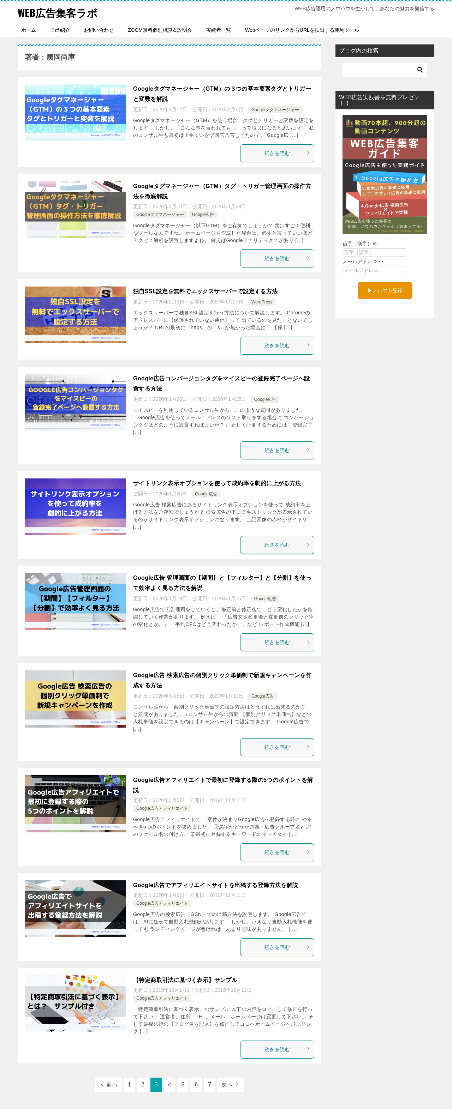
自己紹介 (60, 30)
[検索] (385, 70)
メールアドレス (363, 261)
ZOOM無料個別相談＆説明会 (160, 30)
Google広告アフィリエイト (162, 808)
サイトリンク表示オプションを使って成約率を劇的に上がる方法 (217, 483)
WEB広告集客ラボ (59, 12)
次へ (227, 1084)
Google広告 (203, 214)
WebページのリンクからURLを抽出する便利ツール (302, 30)
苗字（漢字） (360, 243)
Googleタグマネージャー (275, 109)
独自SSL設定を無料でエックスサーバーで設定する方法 (205, 291)
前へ (112, 1084)
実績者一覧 (218, 30)
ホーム (28, 30)
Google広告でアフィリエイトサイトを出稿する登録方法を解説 (215, 885)
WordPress (261, 302)
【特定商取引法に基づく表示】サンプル (185, 980)
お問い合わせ (99, 30)
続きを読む (287, 153)
